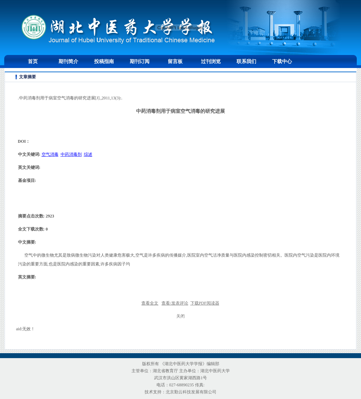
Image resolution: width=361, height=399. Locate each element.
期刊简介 (68, 61)
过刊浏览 (211, 61)
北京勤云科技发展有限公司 (191, 391)
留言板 (175, 61)
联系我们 (246, 61)
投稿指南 (104, 61)
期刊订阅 (139, 61)
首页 (33, 61)
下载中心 (282, 61)
